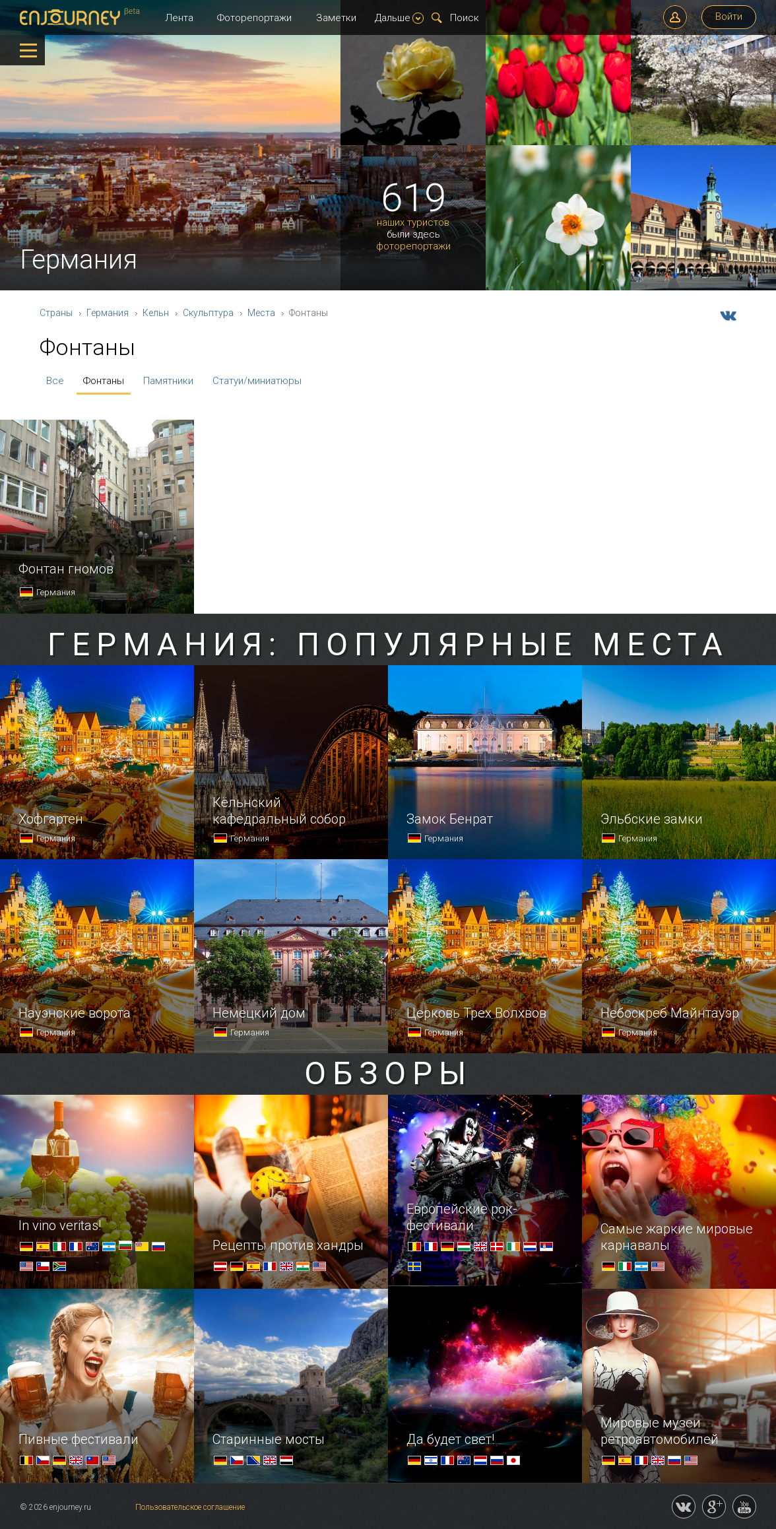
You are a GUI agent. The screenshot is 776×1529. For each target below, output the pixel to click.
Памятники (168, 381)
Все (55, 381)
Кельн (156, 313)
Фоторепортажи (254, 18)
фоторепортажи (413, 246)
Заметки (336, 18)
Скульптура (208, 313)
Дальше (399, 18)
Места (261, 313)
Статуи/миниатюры (257, 381)
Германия (107, 313)
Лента (179, 18)
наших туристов (413, 223)
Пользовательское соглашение (190, 1507)
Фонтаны (103, 381)
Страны (56, 313)
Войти (728, 16)
